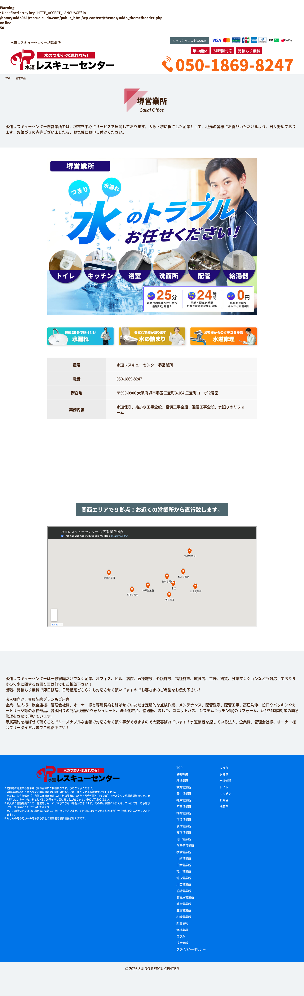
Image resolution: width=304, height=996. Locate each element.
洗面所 (224, 806)
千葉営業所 (183, 865)
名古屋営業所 (185, 897)
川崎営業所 (183, 858)
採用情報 (182, 943)
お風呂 (224, 800)
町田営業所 (183, 839)
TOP (179, 767)
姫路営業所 (183, 813)
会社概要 (182, 774)
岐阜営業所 (183, 904)
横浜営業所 (183, 852)
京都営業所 (183, 819)
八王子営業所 (185, 845)
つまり (224, 767)
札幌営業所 (183, 917)
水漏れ (224, 774)
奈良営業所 (183, 826)
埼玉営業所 (183, 878)
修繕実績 (182, 930)
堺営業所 (182, 780)
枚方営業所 (183, 787)
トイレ (224, 787)
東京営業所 (183, 832)
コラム (180, 936)
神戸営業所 (183, 800)
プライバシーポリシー (191, 949)
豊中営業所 (183, 793)
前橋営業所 (183, 891)
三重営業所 (183, 910)
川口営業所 (183, 884)
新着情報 (182, 923)
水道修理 (225, 780)
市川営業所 (183, 871)
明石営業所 (183, 806)
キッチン (225, 793)
